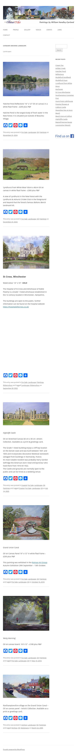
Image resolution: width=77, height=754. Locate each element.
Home (5, 30)
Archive (24, 725)
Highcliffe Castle (61, 119)
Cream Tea (59, 65)
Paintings (43, 132)
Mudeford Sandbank (63, 77)
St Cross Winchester (63, 92)
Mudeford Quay (61, 80)
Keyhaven (59, 89)
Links (60, 30)
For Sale (24, 132)
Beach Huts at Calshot (64, 116)
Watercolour (7, 385)
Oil (38, 132)
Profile (16, 30)
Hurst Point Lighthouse (64, 101)
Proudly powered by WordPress (14, 749)
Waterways (25, 728)
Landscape (32, 132)
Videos (38, 30)
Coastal (24, 485)
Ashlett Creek (60, 68)
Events (49, 30)
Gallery (27, 30)
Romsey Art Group (39, 562)
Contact (6, 35)
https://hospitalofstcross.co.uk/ (16, 307)
